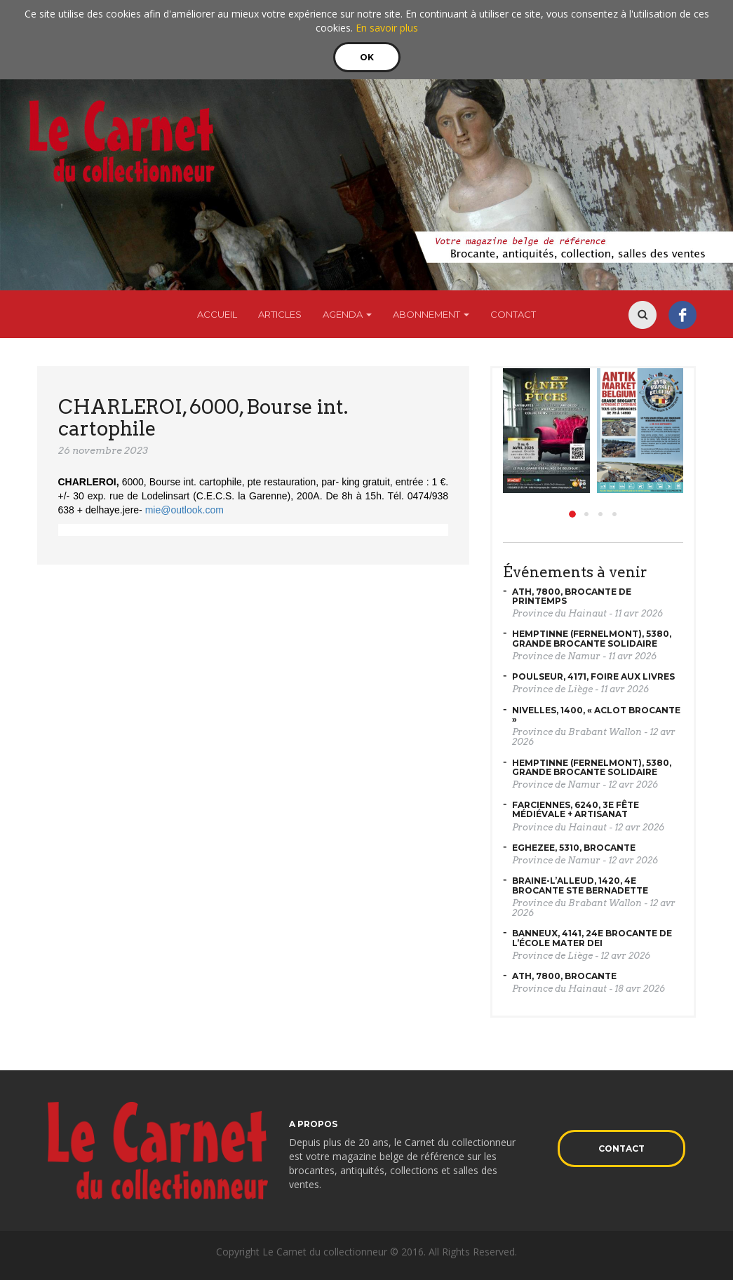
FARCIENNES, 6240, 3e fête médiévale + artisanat (575, 809)
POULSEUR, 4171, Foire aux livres (593, 676)
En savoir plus (387, 27)
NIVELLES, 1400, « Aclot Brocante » (596, 715)
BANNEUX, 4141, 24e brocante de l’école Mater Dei (592, 938)
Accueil (217, 314)
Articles (280, 314)
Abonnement (431, 314)
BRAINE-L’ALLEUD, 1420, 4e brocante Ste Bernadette (580, 885)
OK (367, 57)
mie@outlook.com (184, 510)
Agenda (347, 314)
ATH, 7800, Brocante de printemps (571, 596)
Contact (513, 314)
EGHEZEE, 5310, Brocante (574, 847)
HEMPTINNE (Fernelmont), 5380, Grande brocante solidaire (591, 638)
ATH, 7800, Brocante (564, 976)
